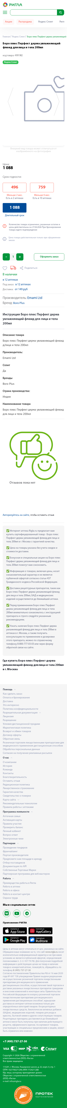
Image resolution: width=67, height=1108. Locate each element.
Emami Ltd (34, 298)
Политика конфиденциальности (20, 709)
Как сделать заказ (12, 694)
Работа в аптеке (11, 886)
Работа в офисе (11, 890)
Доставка (8, 701)
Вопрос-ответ (10, 835)
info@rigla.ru (15, 1081)
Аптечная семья (11, 816)
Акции (8, 21)
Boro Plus (18, 303)
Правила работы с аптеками (18, 807)
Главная (6, 37)
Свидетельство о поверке (17, 796)
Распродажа (25, 21)
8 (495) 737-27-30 (22, 970)
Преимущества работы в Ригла (19, 883)
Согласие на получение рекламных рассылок (27, 753)
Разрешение (9, 720)
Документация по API (14, 866)
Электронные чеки (13, 838)
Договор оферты (12, 735)
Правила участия (12, 824)
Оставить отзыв (11, 781)
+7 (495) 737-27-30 (15, 1041)
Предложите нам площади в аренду (22, 859)
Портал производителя (15, 855)
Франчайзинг (10, 851)
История (7, 766)
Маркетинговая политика (17, 728)
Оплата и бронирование (16, 697)
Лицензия (8, 716)
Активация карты (12, 820)
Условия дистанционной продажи (21, 724)
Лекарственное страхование (18, 788)
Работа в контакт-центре (16, 894)
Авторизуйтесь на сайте (16, 515)
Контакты (8, 773)
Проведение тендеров (15, 847)
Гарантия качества (13, 792)
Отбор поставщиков (14, 863)
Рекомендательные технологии (20, 803)
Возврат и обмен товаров (17, 731)
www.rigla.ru (51, 952)
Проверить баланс (13, 827)
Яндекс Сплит (45, 21)
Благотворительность (15, 777)
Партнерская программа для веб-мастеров (26, 874)
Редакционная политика (16, 784)
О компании (9, 762)
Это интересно (11, 705)
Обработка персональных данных (21, 749)
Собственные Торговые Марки (19, 870)
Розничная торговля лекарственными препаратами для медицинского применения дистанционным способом (33, 744)
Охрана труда (10, 898)
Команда (8, 769)
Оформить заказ (49, 256)
